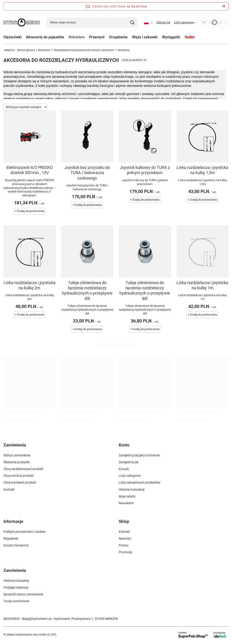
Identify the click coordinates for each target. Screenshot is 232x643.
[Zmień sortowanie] (25, 107)
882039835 (11, 619)
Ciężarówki (12, 37)
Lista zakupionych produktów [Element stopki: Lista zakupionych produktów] (139, 482)
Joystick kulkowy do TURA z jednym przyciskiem (145, 170)
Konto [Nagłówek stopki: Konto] (124, 445)
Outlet (189, 37)
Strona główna (26, 50)
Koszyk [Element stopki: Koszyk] (124, 469)
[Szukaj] (132, 22)
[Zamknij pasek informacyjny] (223, 6)
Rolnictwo (77, 37)
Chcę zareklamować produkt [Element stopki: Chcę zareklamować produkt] (23, 469)
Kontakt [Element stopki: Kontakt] (9, 489)
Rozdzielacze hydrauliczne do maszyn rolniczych (84, 50)
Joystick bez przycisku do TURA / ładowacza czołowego (87, 172)
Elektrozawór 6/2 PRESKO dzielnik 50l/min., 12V (29, 170)
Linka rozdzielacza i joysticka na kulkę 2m (30, 285)
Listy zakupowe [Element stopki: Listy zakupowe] (130, 475)
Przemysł (96, 37)
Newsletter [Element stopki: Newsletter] (126, 503)
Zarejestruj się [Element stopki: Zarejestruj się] (128, 462)
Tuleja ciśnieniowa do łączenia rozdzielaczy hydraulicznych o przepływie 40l (87, 290)
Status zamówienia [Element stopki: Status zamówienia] (16, 455)
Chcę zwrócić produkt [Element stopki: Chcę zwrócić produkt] (18, 475)
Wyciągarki (171, 37)
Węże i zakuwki (144, 37)
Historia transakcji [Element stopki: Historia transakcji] (131, 489)
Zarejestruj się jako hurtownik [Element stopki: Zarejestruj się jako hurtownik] (139, 455)
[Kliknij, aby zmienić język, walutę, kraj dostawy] (148, 22)
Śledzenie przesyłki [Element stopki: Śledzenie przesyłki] (16, 462)
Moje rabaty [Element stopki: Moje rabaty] (127, 496)
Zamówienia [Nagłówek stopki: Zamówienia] (14, 445)
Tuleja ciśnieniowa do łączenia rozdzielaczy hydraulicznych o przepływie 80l (144, 290)
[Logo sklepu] (21, 22)
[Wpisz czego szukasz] (92, 22)
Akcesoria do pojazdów (45, 37)
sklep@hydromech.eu (37, 619)
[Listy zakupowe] (185, 22)
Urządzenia (118, 37)
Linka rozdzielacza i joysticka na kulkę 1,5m (202, 170)
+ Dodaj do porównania (29, 211)
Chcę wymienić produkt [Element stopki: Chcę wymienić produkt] (19, 482)
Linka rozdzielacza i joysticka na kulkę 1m (202, 285)
